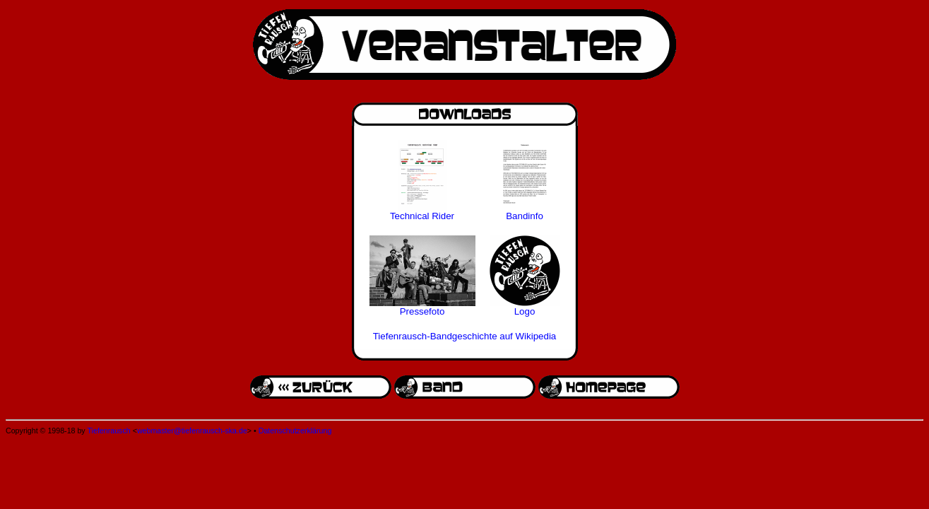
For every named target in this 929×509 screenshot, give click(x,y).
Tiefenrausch (108, 430)
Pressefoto (422, 311)
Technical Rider (422, 216)
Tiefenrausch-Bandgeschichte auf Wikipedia (465, 336)
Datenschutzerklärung (295, 430)
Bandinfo (524, 216)
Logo (524, 311)
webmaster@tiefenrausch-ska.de (192, 430)
